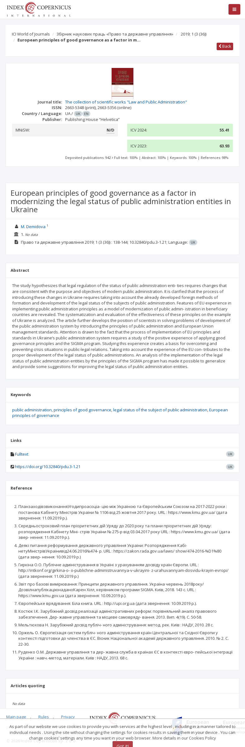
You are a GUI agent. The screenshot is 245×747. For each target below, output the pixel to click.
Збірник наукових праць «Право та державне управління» (114, 34)
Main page (16, 717)
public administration (32, 410)
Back (225, 46)
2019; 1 (193, 34)
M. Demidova (33, 226)
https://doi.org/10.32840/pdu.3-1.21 (47, 466)
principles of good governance (82, 410)
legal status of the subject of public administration (160, 410)
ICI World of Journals (31, 34)
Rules (43, 717)
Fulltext (21, 454)
